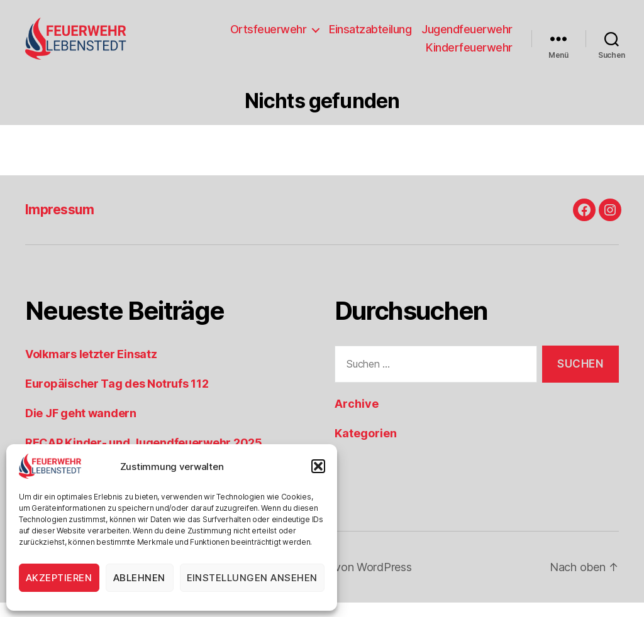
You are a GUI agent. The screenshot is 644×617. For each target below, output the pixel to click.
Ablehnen (139, 578)
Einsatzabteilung (370, 36)
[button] (318, 466)
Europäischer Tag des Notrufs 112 (116, 398)
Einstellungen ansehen (252, 578)
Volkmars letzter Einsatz (91, 368)
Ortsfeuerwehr (268, 36)
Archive (357, 418)
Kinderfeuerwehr (469, 55)
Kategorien (366, 447)
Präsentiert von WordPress (343, 581)
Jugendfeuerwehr (467, 36)
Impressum (59, 224)
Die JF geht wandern (80, 427)
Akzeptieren (59, 578)
